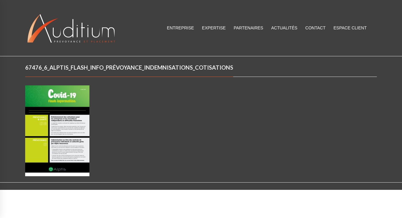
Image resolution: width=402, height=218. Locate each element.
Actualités (284, 27)
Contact (315, 27)
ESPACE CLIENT (350, 27)
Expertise (214, 27)
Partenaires (248, 27)
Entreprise (180, 27)
